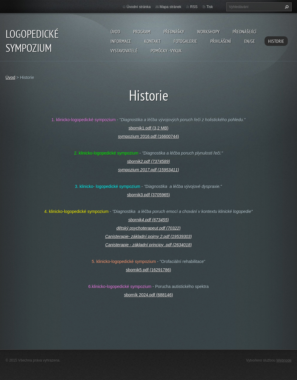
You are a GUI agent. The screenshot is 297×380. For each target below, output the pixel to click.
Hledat (286, 6)
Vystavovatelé (124, 51)
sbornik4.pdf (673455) (148, 219)
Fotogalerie (185, 41)
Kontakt (152, 41)
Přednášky (174, 32)
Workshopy (208, 32)
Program (141, 32)
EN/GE (249, 41)
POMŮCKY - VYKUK (166, 51)
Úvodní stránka (139, 7)
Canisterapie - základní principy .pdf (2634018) (148, 244)
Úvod (115, 32)
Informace (121, 41)
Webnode (283, 360)
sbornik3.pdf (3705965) (148, 194)
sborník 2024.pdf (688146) (148, 294)
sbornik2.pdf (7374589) (148, 161)
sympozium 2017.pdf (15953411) (148, 169)
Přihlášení (220, 41)
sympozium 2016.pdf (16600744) (148, 136)
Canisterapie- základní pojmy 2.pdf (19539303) (148, 236)
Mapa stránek (170, 7)
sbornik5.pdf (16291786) (148, 269)
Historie (276, 41)
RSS (194, 7)
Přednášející (244, 32)
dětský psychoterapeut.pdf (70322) (148, 228)
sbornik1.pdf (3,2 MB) (149, 128)
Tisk (209, 7)
